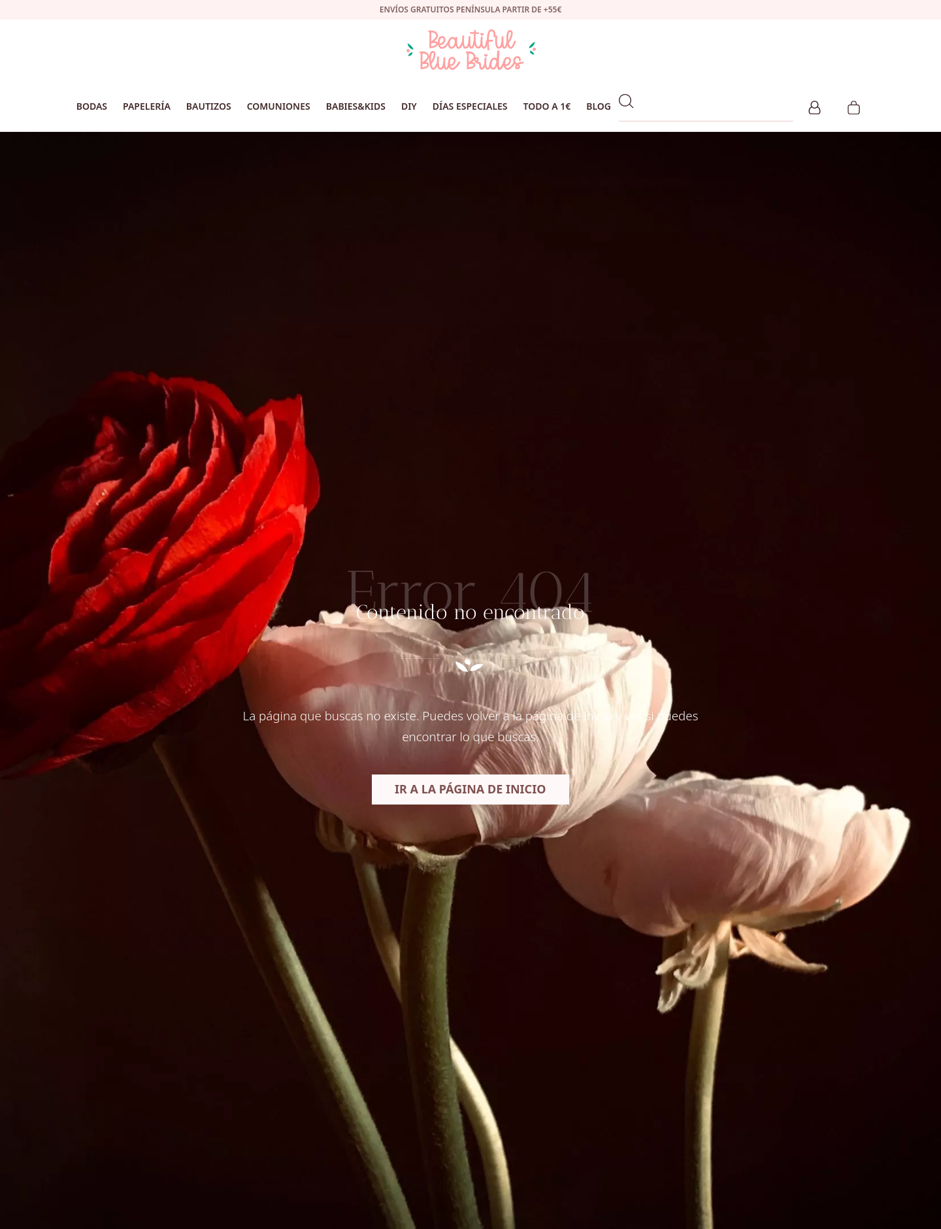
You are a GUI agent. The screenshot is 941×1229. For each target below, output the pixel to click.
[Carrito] (853, 105)
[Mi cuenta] (814, 105)
